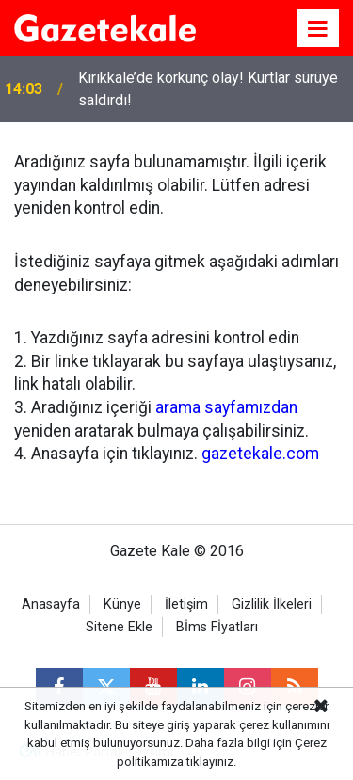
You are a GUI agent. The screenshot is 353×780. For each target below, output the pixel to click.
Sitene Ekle (119, 627)
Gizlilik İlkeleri (272, 605)
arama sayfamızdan (226, 407)
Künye (122, 605)
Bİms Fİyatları (217, 627)
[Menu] (318, 29)
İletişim (186, 605)
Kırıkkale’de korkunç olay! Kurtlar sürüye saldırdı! (208, 89)
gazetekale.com (260, 453)
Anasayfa (51, 605)
